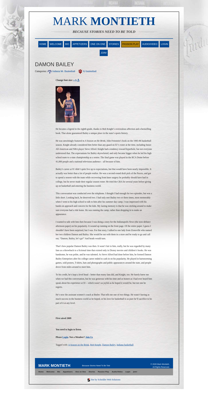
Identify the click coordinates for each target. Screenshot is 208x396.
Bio (67, 44)
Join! (104, 53)
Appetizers (80, 44)
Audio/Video (149, 44)
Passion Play (130, 44)
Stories (114, 44)
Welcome (56, 44)
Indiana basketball (125, 345)
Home (42, 44)
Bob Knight (95, 345)
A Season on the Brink (78, 345)
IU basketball (87, 71)
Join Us (89, 337)
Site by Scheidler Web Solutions (105, 379)
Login (164, 44)
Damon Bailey (108, 345)
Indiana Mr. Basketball (61, 71)
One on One (97, 44)
